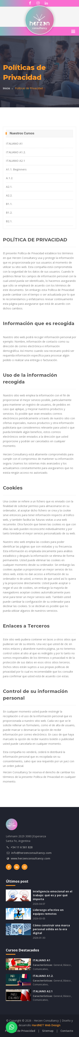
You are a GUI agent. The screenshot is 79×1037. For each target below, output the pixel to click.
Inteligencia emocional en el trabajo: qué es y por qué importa (52, 895)
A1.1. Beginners (16, 169)
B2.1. (9, 221)
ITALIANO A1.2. (16, 152)
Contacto (66, 1031)
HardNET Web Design (46, 1025)
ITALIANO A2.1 (15, 161)
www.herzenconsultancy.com (30, 858)
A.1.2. (9, 178)
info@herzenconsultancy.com (31, 853)
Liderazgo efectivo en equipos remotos (48, 912)
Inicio (6, 88)
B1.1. (9, 204)
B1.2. (9, 212)
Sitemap (48, 1031)
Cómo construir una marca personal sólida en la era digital (51, 929)
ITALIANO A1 (14, 143)
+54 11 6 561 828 (21, 847)
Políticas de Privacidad (20, 1031)
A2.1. (9, 187)
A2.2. (9, 195)
